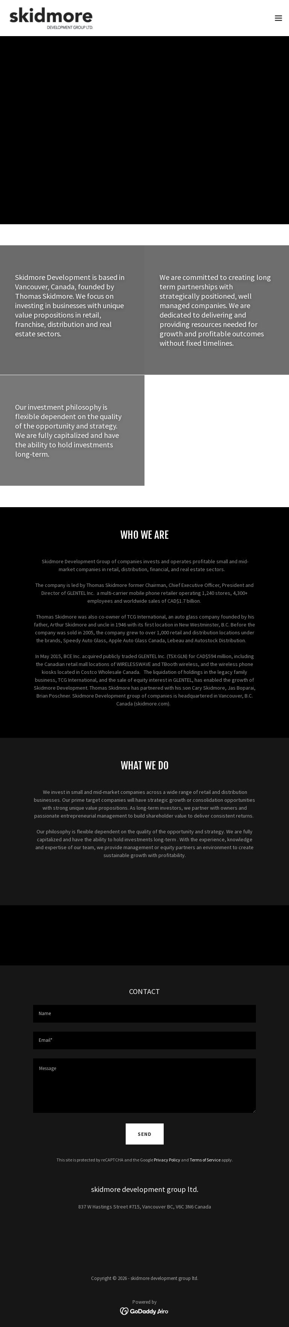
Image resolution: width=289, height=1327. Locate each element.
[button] (278, 18)
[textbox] (144, 1014)
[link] (51, 18)
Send (145, 1134)
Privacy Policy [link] (167, 1160)
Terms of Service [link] (205, 1160)
